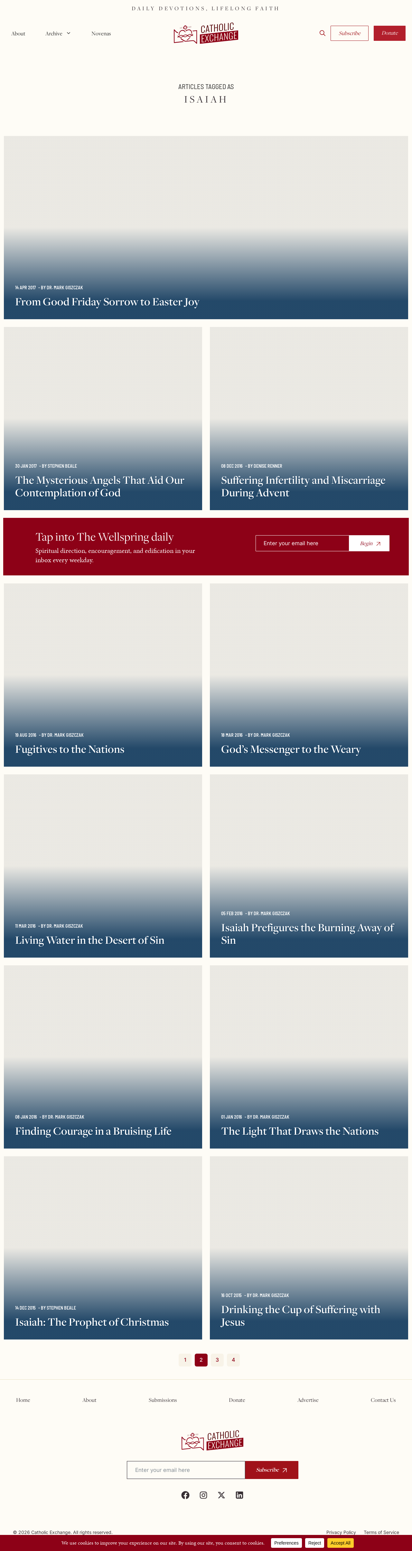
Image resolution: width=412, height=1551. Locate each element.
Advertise (308, 1399)
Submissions (163, 1399)
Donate (389, 32)
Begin (366, 543)
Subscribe (349, 33)
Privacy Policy (341, 1532)
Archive (60, 33)
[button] (322, 33)
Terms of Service (381, 1532)
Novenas (101, 33)
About (18, 33)
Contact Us (383, 1399)
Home (23, 1399)
